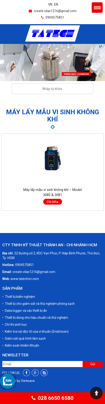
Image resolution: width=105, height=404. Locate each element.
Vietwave (28, 381)
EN (56, 4)
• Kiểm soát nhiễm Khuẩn (20, 345)
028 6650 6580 (53, 398)
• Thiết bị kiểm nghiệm (18, 297)
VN (50, 4)
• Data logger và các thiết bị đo (24, 310)
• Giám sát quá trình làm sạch (24, 338)
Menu (97, 7)
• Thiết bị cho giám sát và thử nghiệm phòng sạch (38, 303)
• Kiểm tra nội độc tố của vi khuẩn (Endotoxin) (35, 331)
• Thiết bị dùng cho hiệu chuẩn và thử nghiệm (35, 317)
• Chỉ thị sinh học (14, 324)
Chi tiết (53, 206)
